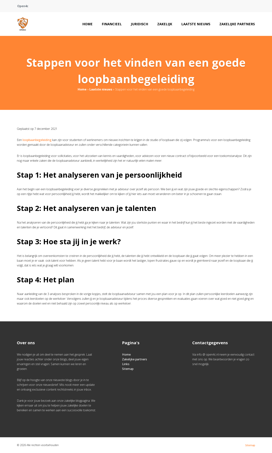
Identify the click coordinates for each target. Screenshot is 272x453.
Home (87, 24)
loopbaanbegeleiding (37, 140)
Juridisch (139, 24)
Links (125, 364)
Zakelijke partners (237, 24)
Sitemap (127, 369)
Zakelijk (164, 24)
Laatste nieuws (195, 24)
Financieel (112, 24)
